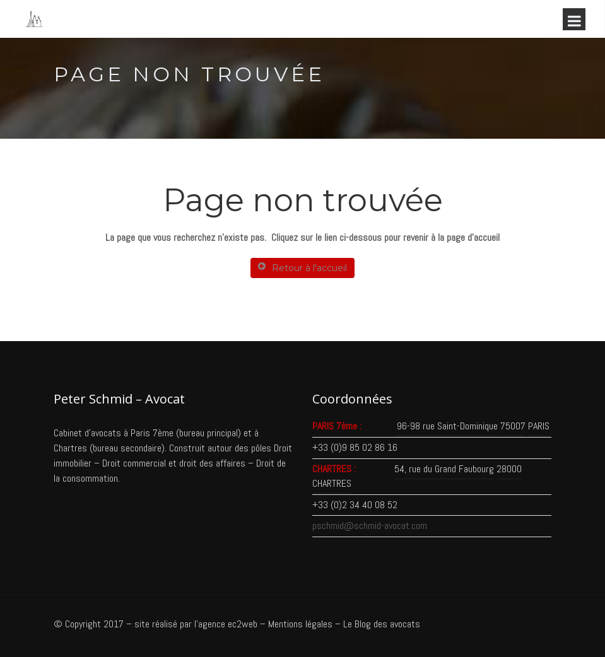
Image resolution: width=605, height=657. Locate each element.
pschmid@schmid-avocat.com (369, 525)
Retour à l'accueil (302, 268)
